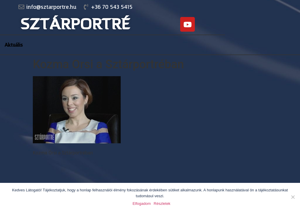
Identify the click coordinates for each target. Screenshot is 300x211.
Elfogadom (141, 203)
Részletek (162, 203)
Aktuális (13, 45)
